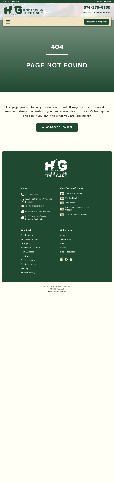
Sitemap (63, 291)
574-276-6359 (97, 7)
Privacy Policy (53, 291)
